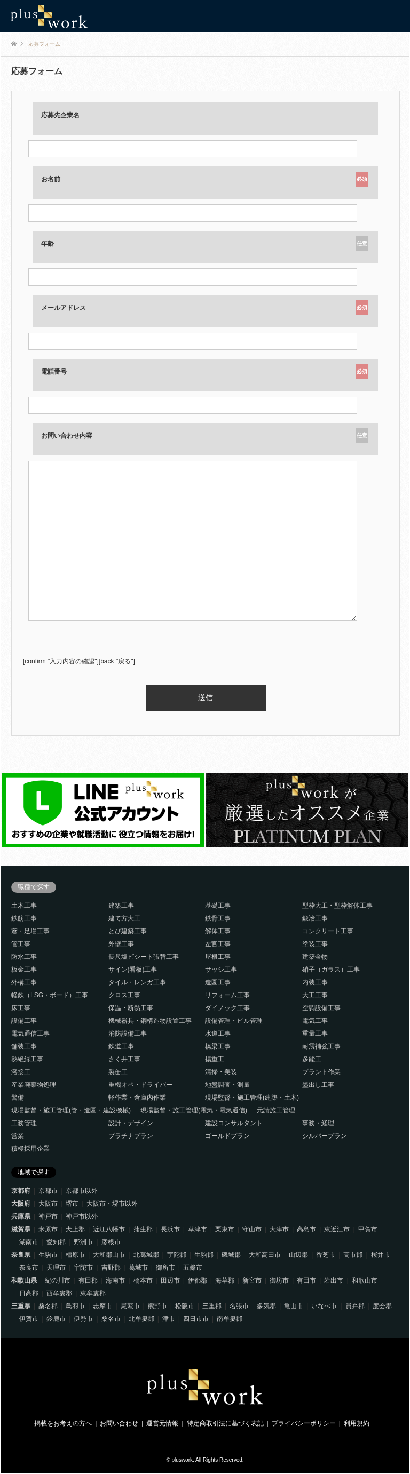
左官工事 (218, 944)
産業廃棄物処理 (33, 1084)
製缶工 (118, 1072)
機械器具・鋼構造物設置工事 (150, 1020)
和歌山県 (24, 1280)
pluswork (182, 1460)
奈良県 (20, 1255)
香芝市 (325, 1255)
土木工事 (24, 905)
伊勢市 (83, 1319)
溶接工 (20, 1072)
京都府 (20, 1191)
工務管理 (24, 1123)
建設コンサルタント (234, 1123)
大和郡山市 (109, 1255)
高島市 (306, 1229)
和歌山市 (364, 1280)
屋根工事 (218, 956)
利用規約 (356, 1423)
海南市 (115, 1280)
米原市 (48, 1229)
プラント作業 (321, 1072)
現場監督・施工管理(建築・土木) (252, 1097)
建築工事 (121, 905)
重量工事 (315, 1033)
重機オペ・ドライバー (140, 1084)
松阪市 (184, 1306)
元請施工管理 (276, 1110)
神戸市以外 (82, 1216)
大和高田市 (265, 1255)
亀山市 (293, 1306)
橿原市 (75, 1255)
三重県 (20, 1306)
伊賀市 (28, 1319)
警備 (17, 1097)
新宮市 (252, 1280)
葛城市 (138, 1267)
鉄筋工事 (24, 918)
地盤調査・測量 (227, 1084)
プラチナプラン (130, 1136)
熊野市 (157, 1306)
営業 (17, 1136)
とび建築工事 (127, 931)
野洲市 (83, 1242)
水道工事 (218, 1033)
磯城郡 (231, 1255)
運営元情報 (162, 1423)
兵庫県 (20, 1216)
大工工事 (315, 995)
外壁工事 (121, 944)
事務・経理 (318, 1123)
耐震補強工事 (321, 1046)
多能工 (311, 1059)
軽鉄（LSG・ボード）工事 (49, 995)
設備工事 (24, 1020)
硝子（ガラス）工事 (331, 969)
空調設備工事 (321, 1008)
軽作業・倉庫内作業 (137, 1097)
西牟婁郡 (59, 1293)
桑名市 (111, 1319)
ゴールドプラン (227, 1136)
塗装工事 (315, 944)
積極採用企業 (30, 1148)
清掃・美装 (221, 1072)
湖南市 (28, 1242)
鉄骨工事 (218, 918)
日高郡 (28, 1293)
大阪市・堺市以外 (112, 1203)
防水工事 (24, 956)
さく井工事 (124, 1059)
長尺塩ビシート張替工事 (143, 956)
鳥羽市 (75, 1306)
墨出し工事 (318, 1084)
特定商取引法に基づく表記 (225, 1423)
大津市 (279, 1229)
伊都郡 (197, 1280)
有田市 (306, 1280)
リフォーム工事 (227, 995)
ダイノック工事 (227, 1008)
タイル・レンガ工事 (137, 982)
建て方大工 (124, 918)
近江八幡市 (109, 1229)
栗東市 (224, 1229)
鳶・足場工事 (30, 931)
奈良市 (28, 1267)
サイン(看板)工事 (132, 969)
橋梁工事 (218, 1046)
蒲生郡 (143, 1229)
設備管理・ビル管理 (234, 1020)
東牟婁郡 (93, 1293)
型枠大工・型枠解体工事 (337, 905)
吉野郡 (111, 1267)
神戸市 (48, 1216)
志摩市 (102, 1306)
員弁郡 (355, 1306)
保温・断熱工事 (130, 1008)
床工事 (20, 1008)
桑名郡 (48, 1306)
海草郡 (224, 1280)
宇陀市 (83, 1267)
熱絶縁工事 (27, 1059)
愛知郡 (56, 1242)
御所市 (165, 1267)
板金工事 (24, 969)
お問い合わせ (119, 1423)
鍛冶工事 (315, 918)
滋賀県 (20, 1229)
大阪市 (48, 1203)
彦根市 (111, 1242)
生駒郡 (204, 1255)
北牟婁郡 (141, 1319)
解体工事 (218, 931)
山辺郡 (298, 1255)
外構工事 (24, 982)
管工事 (20, 944)
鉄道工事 (121, 1046)
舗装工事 (24, 1046)
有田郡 (88, 1280)
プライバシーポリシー (304, 1423)
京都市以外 (82, 1191)
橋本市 (143, 1280)
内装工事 (315, 982)
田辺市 (170, 1280)
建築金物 (315, 956)
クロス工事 (124, 995)
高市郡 (352, 1255)
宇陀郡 (176, 1255)
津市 (168, 1319)
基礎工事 (218, 905)
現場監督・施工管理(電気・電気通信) (193, 1110)
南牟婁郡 (229, 1319)
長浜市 (170, 1229)
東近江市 (337, 1229)
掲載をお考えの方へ (63, 1423)
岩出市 (333, 1280)
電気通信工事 (30, 1033)
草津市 (197, 1229)
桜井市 (380, 1255)
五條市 (192, 1267)
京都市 (48, 1191)
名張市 (239, 1306)
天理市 (56, 1267)
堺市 (72, 1203)
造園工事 (218, 982)
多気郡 (266, 1306)
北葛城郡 (146, 1255)
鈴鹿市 (56, 1319)
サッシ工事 (221, 969)
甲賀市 (367, 1229)
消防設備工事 (127, 1033)
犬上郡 (75, 1229)
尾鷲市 (130, 1306)
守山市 (252, 1229)
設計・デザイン (130, 1123)
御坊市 (279, 1280)
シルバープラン (324, 1136)
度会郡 (382, 1306)
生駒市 (48, 1255)
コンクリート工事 (327, 931)
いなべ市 (324, 1306)
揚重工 (214, 1059)
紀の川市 (57, 1280)
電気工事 (315, 1020)
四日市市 (196, 1319)
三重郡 (212, 1306)
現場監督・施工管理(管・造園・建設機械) (71, 1110)
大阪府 (20, 1203)
